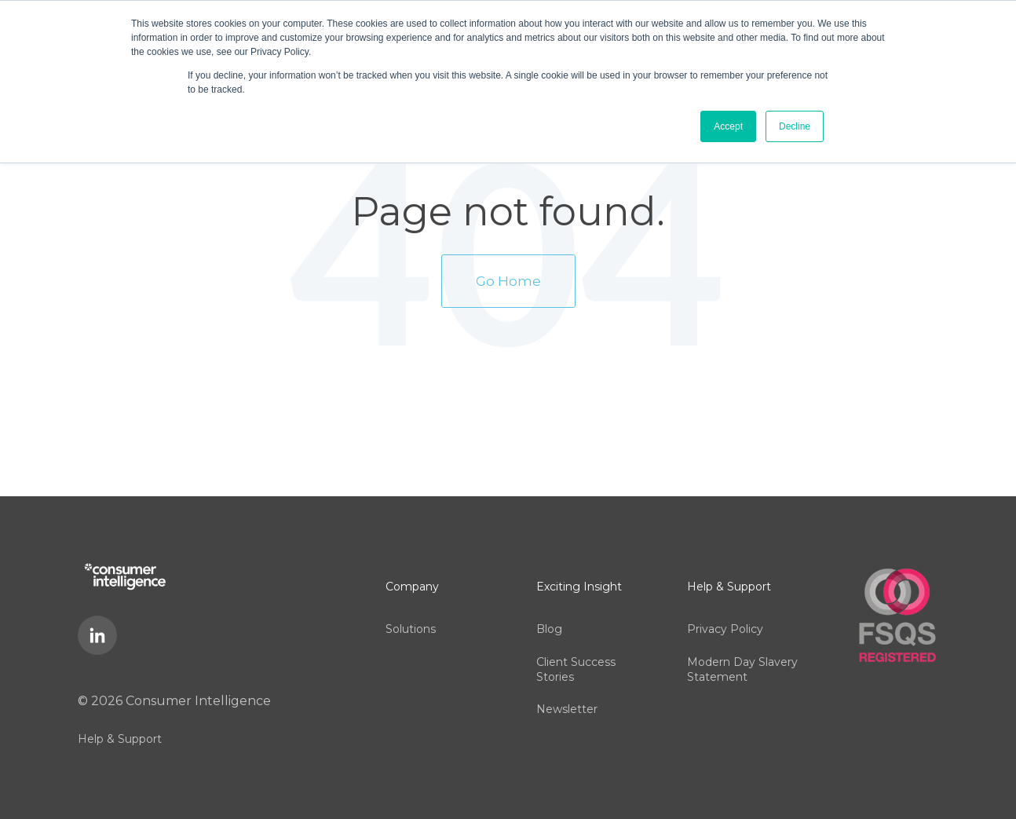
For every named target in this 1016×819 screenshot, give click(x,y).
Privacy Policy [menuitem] (725, 612)
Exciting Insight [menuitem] (579, 577)
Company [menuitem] (412, 577)
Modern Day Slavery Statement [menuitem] (742, 648)
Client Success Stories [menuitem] (576, 648)
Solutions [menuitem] (411, 612)
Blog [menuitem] (549, 612)
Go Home (508, 275)
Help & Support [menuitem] (120, 729)
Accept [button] (728, 126)
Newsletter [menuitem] (567, 683)
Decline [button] (794, 126)
